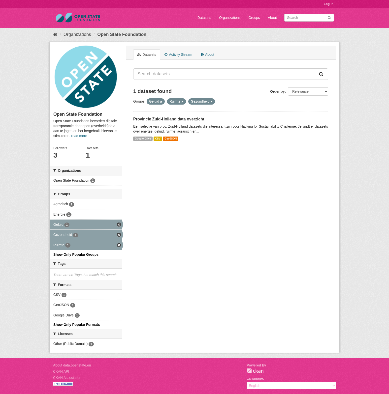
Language (255, 378)
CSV (158, 138)
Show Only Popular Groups (75, 254)
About (272, 18)
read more (79, 136)
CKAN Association (67, 378)
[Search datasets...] (224, 74)
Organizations (229, 18)
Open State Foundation (121, 34)
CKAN (255, 370)
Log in (328, 4)
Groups (254, 18)
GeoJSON (170, 138)
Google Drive (143, 138)
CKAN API (61, 371)
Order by (277, 91)
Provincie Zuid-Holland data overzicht (168, 119)
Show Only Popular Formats (76, 325)
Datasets (204, 18)
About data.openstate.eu (72, 365)
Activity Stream (178, 54)
